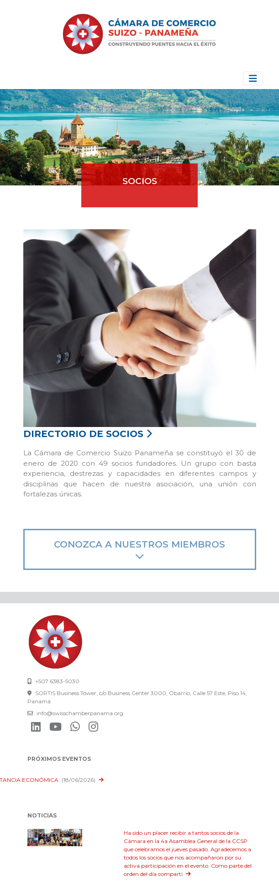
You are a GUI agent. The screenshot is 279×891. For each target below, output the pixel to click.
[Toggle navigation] (253, 78)
